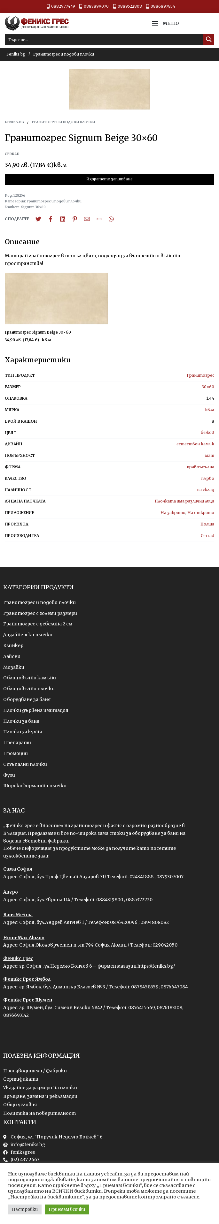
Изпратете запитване (109, 179)
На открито (200, 512)
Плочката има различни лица (184, 501)
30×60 (208, 386)
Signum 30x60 (33, 207)
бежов (207, 432)
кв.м (209, 409)
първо (207, 478)
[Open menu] (155, 23)
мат (209, 455)
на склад (205, 489)
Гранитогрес (200, 375)
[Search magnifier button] (208, 39)
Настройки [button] (25, 1209)
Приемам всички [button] (67, 1209)
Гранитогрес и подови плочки (63, 54)
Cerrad (207, 535)
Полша (207, 524)
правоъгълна (200, 467)
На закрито (172, 512)
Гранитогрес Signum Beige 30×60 (38, 332)
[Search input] (104, 39)
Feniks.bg (15, 54)
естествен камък (195, 444)
